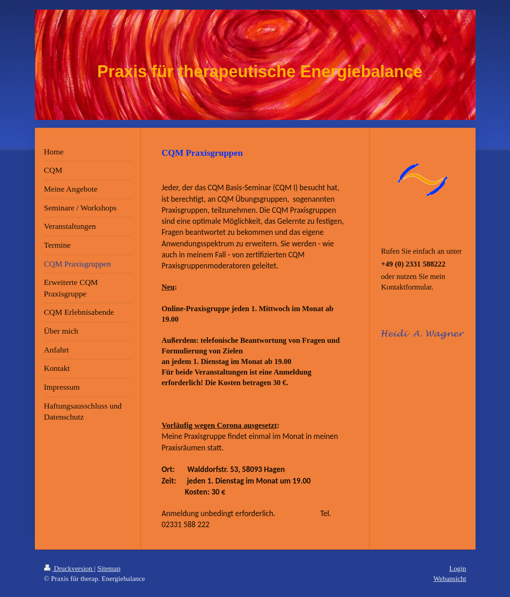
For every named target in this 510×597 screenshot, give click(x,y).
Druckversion (69, 568)
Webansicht (449, 578)
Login (457, 568)
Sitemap (108, 568)
